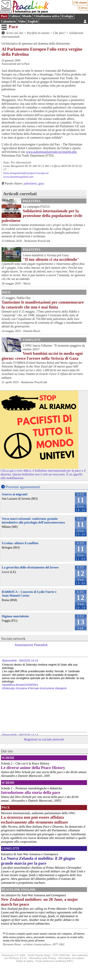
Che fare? (59, 33)
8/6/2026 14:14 (28, 734)
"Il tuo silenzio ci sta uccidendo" (51, 259)
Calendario (8, 21)
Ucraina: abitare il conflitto (20, 543)
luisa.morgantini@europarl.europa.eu (26, 173)
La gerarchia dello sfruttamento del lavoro (30, 567)
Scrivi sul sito (14, 33)
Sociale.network (13, 638)
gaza (41, 183)
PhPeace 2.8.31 (18, 958)
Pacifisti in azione (38, 33)
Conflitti (31, 340)
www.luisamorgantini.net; (18, 176)
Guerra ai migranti (14, 494)
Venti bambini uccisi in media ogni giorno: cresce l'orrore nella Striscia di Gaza (42, 355)
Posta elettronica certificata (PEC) (54, 961)
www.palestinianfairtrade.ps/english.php (51, 151)
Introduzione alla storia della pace (30, 792)
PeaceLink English (18, 889)
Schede (8, 757)
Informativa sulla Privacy (42, 958)
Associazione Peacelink (31, 645)
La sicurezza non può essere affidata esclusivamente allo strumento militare (34, 819)
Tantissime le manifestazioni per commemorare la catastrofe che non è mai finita (43, 304)
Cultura (14, 16)
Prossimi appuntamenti (23, 487)
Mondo (27, 16)
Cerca (83, 7)
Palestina (31, 201)
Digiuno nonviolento (15, 616)
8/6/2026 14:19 (28, 660)
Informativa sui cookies (71, 958)
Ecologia (67, 16)
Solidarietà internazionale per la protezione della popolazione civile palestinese (42, 216)
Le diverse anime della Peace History (33, 767)
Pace (4, 16)
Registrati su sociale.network (44, 739)
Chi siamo (80, 2)
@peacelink (9, 660)
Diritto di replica (25, 961)
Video (22, 21)
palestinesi (30, 183)
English (33, 21)
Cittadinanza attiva (47, 16)
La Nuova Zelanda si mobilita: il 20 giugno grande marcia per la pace (38, 860)
